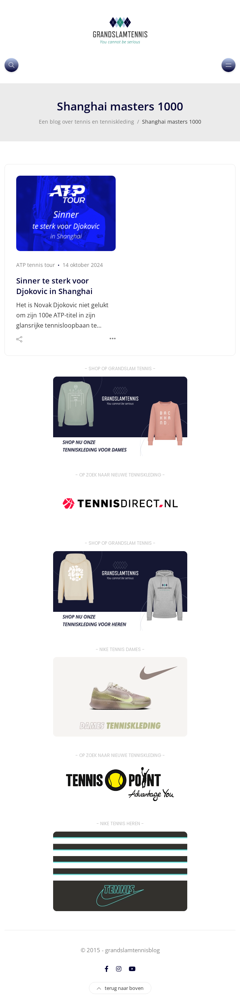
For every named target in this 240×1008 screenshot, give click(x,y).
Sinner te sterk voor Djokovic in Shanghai (54, 286)
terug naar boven (120, 988)
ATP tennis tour (35, 264)
